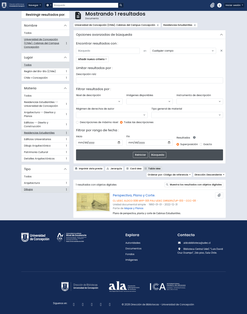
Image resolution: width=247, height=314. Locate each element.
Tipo (27, 169)
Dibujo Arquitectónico (45, 146)
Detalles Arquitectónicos (45, 159)
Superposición (189, 144)
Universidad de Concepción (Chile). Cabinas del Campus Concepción (45, 43)
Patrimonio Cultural (45, 153)
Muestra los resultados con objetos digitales (194, 184)
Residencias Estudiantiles (45, 133)
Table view (152, 168)
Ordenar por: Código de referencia (168, 174)
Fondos (129, 254)
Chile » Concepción (45, 78)
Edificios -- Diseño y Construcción (45, 124)
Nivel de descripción (88, 95)
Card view (134, 168)
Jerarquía (114, 168)
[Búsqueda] (85, 5)
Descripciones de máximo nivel (99, 122)
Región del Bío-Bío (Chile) (45, 72)
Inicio (79, 136)
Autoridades (132, 243)
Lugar (28, 57)
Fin (128, 136)
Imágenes (131, 260)
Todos (28, 33)
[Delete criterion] (221, 51)
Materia (30, 88)
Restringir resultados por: (45, 14)
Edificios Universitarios (45, 140)
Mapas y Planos (133, 208)
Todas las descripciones (138, 122)
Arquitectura (45, 183)
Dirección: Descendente (208, 174)
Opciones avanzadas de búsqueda (104, 34)
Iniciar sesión (233, 5)
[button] (212, 5)
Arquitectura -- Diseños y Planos (45, 114)
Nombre (30, 25)
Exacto (207, 144)
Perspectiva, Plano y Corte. (134, 195)
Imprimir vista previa (88, 168)
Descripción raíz (86, 74)
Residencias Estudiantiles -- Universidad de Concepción (45, 104)
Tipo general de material (166, 109)
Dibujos (45, 190)
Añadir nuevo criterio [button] (91, 59)
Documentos (133, 248)
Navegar (34, 5)
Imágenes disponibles (139, 95)
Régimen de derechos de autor (95, 109)
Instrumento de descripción (193, 95)
